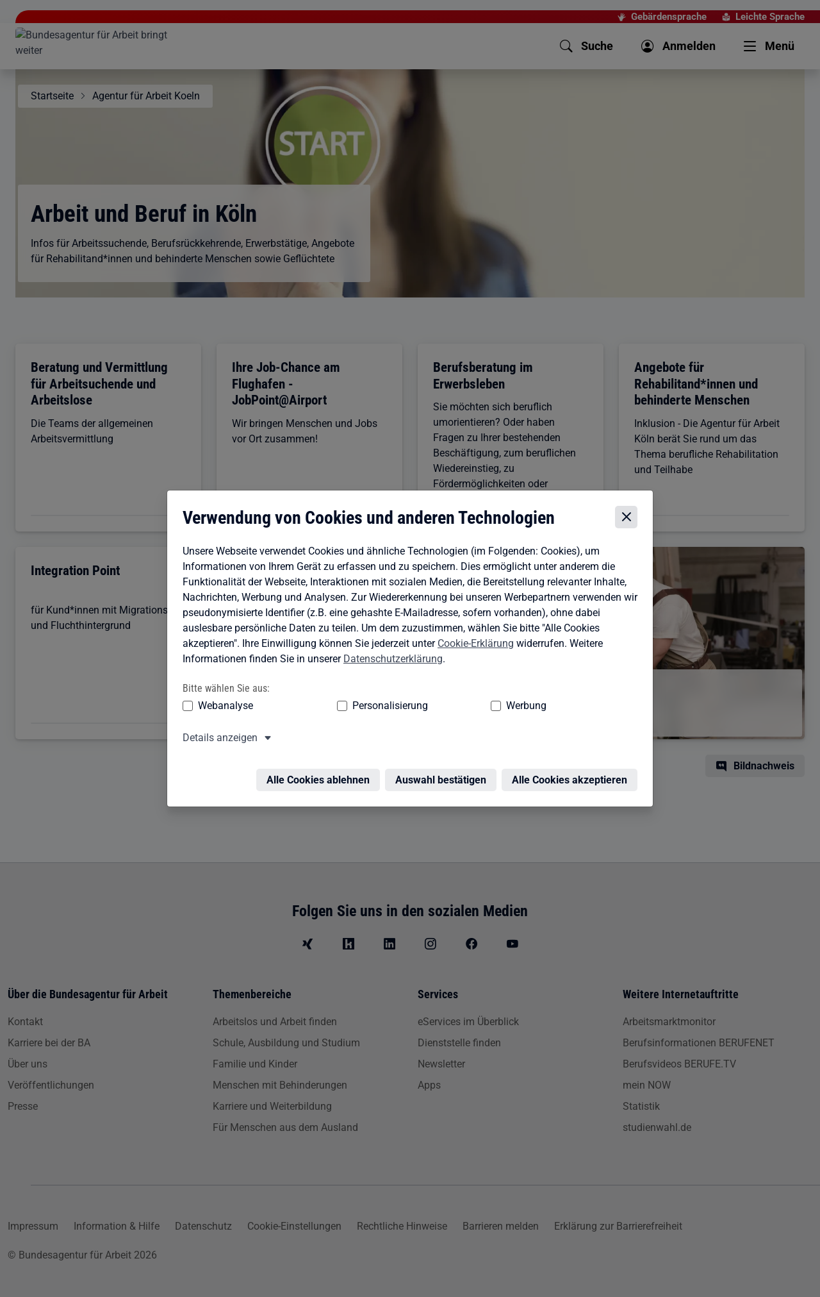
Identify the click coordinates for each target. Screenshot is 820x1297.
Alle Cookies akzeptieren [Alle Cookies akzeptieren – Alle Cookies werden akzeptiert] (572, 775)
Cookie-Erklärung (472, 646)
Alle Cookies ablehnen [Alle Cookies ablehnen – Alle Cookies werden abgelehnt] (321, 775)
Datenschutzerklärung (389, 661)
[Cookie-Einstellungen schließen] (629, 519)
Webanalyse (222, 708)
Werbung (450, 708)
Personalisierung (350, 708)
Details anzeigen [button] (216, 740)
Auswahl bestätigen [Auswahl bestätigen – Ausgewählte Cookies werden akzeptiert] (443, 775)
